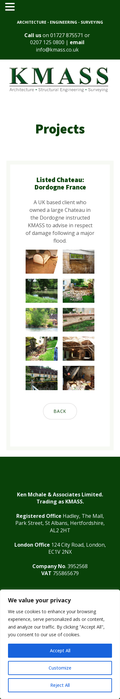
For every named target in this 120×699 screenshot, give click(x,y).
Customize (60, 668)
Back (60, 411)
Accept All (60, 650)
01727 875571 (66, 35)
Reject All (60, 685)
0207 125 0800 (47, 42)
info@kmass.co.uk (57, 49)
